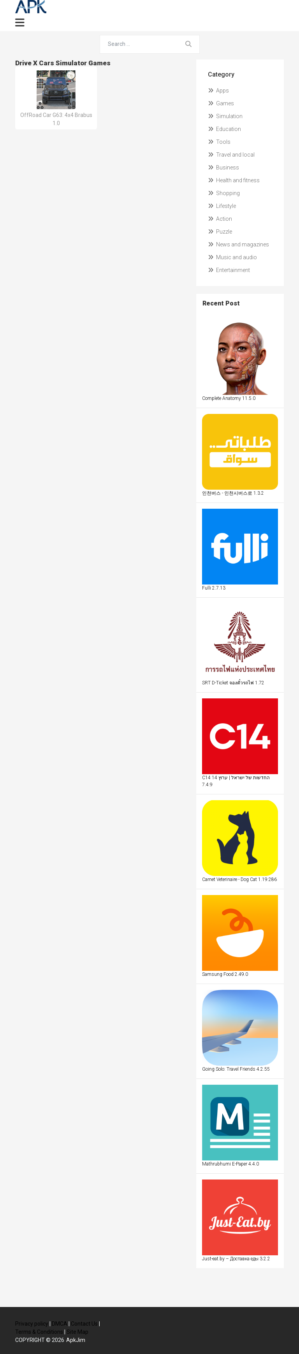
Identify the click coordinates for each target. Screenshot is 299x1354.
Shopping (224, 193)
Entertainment (229, 270)
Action (220, 219)
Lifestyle (222, 206)
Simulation (225, 116)
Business (223, 167)
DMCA (59, 1324)
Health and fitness (234, 180)
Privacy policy (31, 1324)
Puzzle (220, 232)
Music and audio (232, 257)
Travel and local (231, 155)
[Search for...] (139, 44)
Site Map (77, 1332)
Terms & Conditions (39, 1332)
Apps (218, 90)
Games (221, 103)
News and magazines (238, 244)
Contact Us (84, 1324)
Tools (219, 142)
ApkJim (75, 1340)
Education (224, 129)
